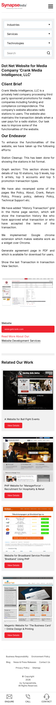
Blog (8, 662)
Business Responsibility (17, 656)
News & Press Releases (24, 662)
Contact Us (44, 662)
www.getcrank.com (13, 329)
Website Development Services (20, 340)
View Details (13, 425)
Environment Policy (41, 656)
